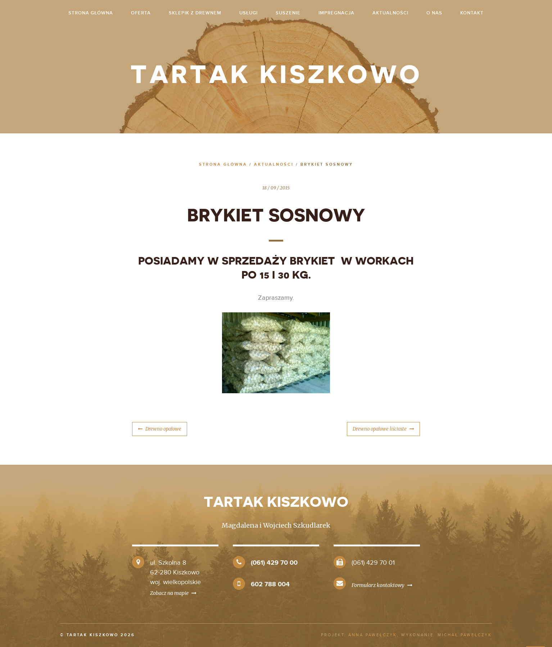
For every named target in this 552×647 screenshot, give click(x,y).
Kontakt (472, 13)
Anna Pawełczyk (372, 635)
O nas (434, 13)
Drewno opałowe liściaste (380, 429)
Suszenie (288, 13)
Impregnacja (336, 13)
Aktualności (390, 13)
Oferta (141, 13)
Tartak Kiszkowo (276, 74)
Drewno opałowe (163, 429)
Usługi (248, 13)
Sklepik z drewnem (195, 13)
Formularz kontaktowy (382, 585)
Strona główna (223, 164)
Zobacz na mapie (173, 593)
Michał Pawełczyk (465, 635)
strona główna (90, 13)
